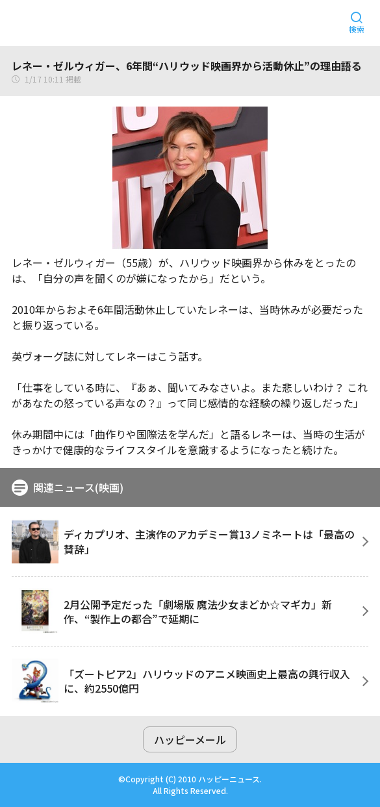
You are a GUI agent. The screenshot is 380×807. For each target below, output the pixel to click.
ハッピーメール (190, 739)
